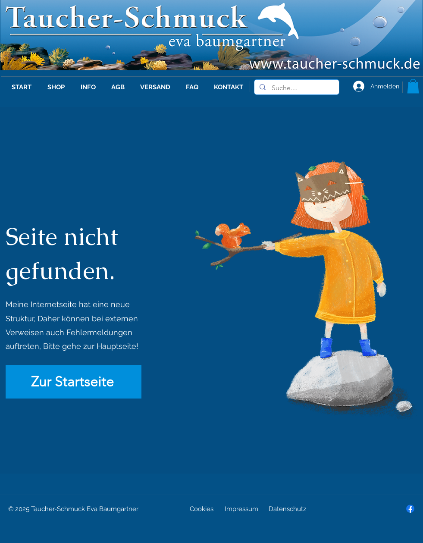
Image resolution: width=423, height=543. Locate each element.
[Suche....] (296, 88)
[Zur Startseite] (73, 382)
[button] (413, 86)
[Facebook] (410, 508)
